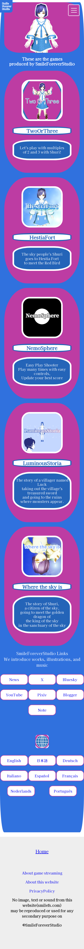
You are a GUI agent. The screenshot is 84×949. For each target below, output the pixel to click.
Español (42, 775)
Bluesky (70, 679)
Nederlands (21, 791)
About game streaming (42, 873)
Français (70, 775)
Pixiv (42, 694)
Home (42, 851)
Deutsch (70, 760)
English (14, 760)
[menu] (74, 10)
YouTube (14, 694)
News (14, 679)
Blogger (70, 694)
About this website (42, 882)
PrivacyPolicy (42, 891)
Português (63, 791)
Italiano (14, 775)
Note (42, 710)
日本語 (42, 760)
